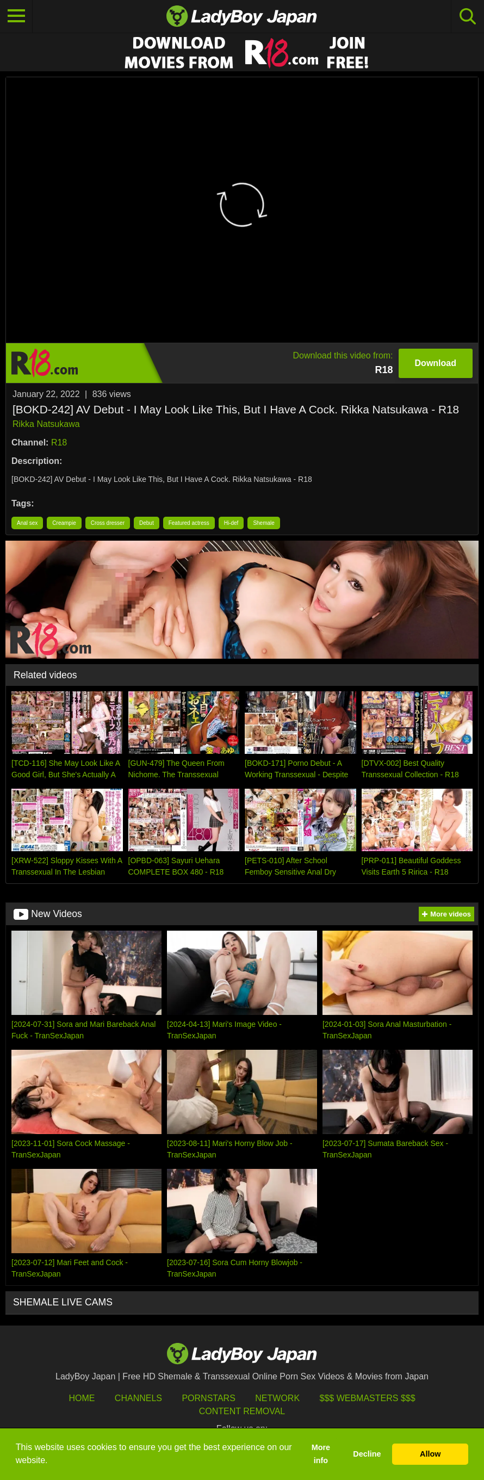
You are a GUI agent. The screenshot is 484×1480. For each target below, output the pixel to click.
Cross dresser (108, 523)
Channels (138, 1398)
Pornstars (208, 1398)
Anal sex (27, 523)
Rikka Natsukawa (46, 424)
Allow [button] (430, 1454)
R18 (59, 442)
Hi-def (231, 523)
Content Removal (242, 1411)
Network (277, 1398)
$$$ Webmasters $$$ (367, 1398)
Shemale (263, 523)
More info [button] (321, 1454)
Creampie (64, 523)
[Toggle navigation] (16, 16)
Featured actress (189, 523)
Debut (146, 523)
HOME (82, 1398)
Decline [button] (367, 1454)
